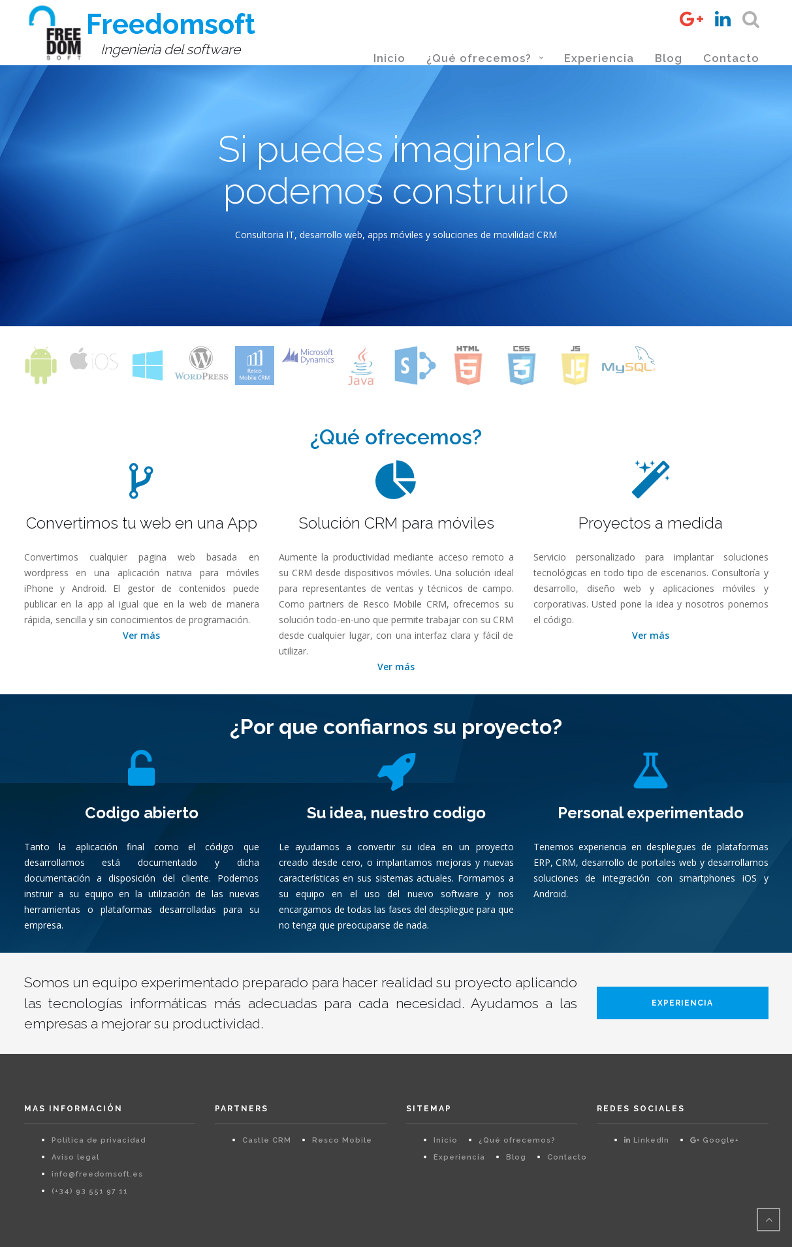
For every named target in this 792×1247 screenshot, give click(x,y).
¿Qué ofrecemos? (478, 58)
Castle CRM (266, 1140)
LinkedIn (646, 1140)
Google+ (714, 1140)
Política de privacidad (99, 1140)
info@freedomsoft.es (97, 1174)
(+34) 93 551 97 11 (90, 1191)
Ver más (141, 635)
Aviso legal (75, 1157)
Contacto (731, 58)
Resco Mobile (342, 1140)
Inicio (389, 58)
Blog (668, 58)
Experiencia (599, 58)
